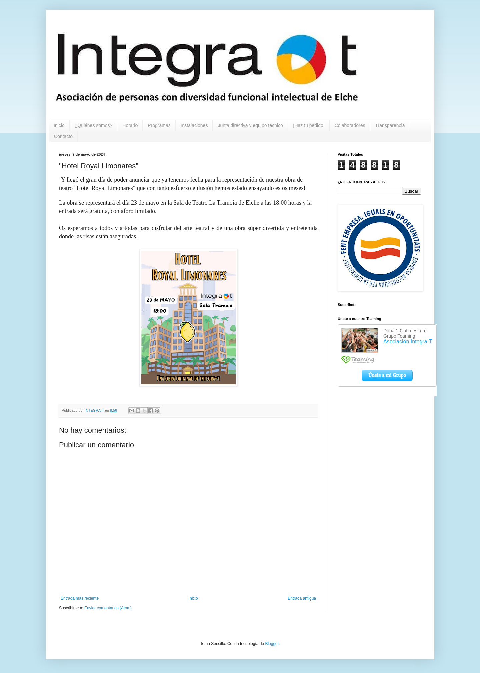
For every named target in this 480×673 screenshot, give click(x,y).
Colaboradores (350, 125)
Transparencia (390, 125)
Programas (159, 125)
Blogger (272, 643)
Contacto (63, 136)
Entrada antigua (302, 598)
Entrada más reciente (80, 598)
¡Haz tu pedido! (309, 125)
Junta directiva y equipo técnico (250, 125)
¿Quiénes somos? (94, 125)
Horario (130, 125)
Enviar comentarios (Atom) (108, 608)
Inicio (59, 125)
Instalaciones (194, 125)
